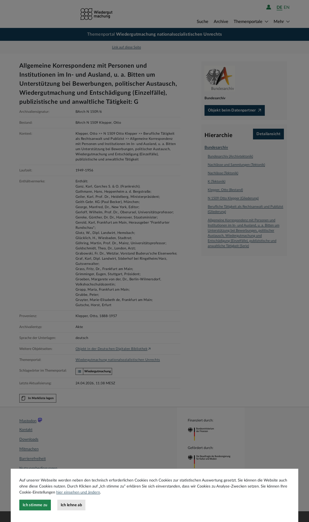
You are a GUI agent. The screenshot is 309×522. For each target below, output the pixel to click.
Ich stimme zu (35, 515)
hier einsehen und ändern (78, 502)
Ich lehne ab (71, 515)
